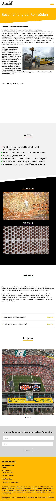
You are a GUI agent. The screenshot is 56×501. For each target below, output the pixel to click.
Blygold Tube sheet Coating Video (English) (15, 324)
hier (48, 497)
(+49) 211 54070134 (8, 475)
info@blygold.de (7, 479)
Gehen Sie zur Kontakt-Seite (11, 482)
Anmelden (28, 450)
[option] (28, 382)
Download (50, 317)
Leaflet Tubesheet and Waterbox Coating (14, 317)
